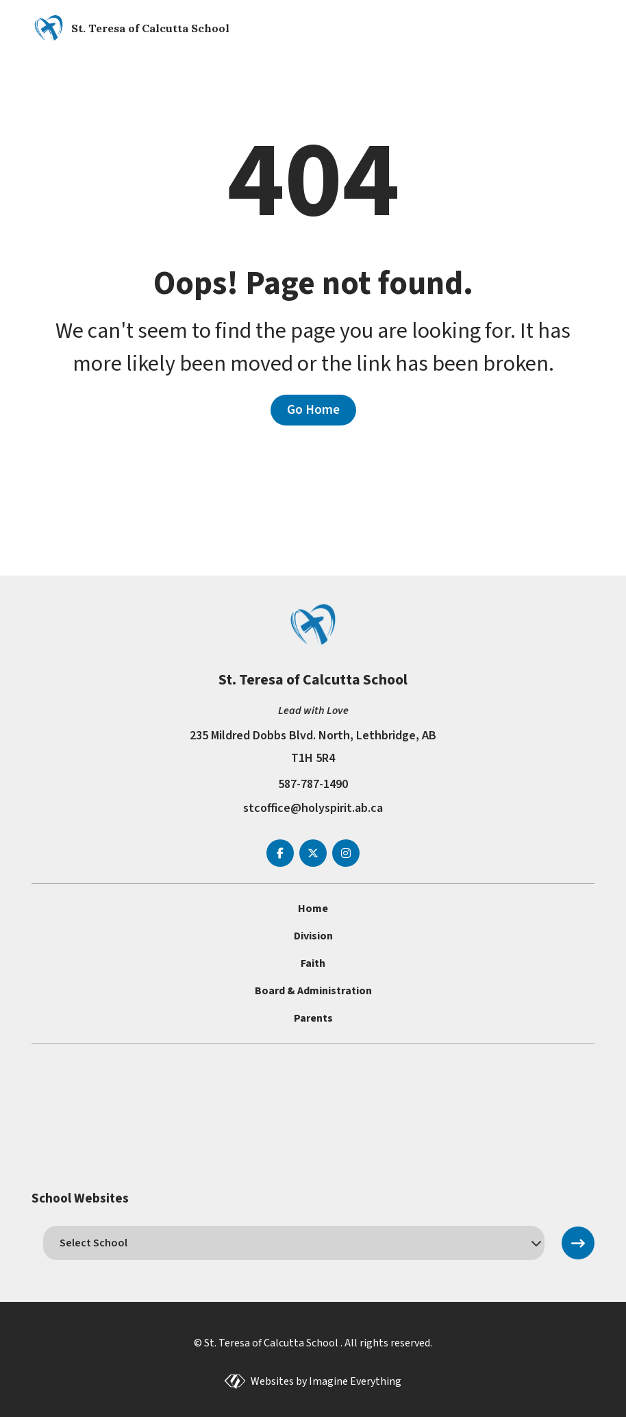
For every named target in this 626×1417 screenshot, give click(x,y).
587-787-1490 (313, 784)
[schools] (294, 1243)
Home (313, 908)
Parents (313, 1018)
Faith (313, 963)
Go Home (313, 409)
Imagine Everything (355, 1381)
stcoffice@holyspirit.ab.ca (313, 808)
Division (313, 936)
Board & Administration (313, 990)
